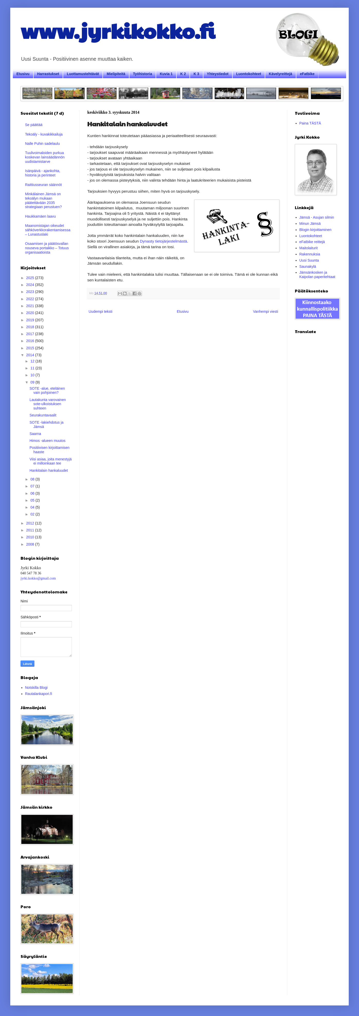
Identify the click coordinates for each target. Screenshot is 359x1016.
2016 (30, 341)
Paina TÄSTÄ (310, 123)
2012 (30, 523)
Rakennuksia (309, 254)
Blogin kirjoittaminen (315, 230)
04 (32, 507)
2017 (30, 334)
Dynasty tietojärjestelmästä (163, 241)
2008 (30, 544)
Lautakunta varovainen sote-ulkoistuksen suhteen (48, 404)
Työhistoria (142, 74)
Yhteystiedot (218, 74)
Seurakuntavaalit (43, 415)
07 (32, 486)
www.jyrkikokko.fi (118, 30)
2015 (30, 348)
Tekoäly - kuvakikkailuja (44, 134)
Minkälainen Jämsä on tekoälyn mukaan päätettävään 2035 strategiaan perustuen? (43, 200)
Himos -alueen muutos (47, 441)
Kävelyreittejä (280, 74)
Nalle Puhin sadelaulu (42, 143)
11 (32, 368)
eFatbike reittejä (312, 242)
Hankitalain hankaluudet (49, 470)
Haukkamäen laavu (40, 216)
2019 (30, 320)
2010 (30, 537)
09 (32, 382)
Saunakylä (307, 266)
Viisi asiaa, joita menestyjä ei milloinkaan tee (51, 461)
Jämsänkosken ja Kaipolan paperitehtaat (317, 274)
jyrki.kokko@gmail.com (38, 578)
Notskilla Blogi (36, 687)
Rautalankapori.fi (38, 694)
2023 (30, 292)
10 (32, 375)
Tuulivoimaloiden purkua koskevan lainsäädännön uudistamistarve (45, 157)
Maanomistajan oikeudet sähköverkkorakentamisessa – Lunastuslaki (48, 230)
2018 (30, 327)
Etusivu (23, 74)
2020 (30, 313)
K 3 (196, 74)
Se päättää (34, 125)
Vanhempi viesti (265, 311)
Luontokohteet (248, 74)
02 (32, 514)
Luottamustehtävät (83, 74)
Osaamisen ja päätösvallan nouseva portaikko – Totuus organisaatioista (47, 248)
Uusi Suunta (309, 260)
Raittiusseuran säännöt (43, 185)
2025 (30, 278)
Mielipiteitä (116, 74)
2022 (30, 299)
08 (32, 479)
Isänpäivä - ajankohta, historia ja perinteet (42, 173)
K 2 (183, 74)
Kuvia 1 (166, 74)
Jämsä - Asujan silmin (316, 217)
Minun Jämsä (310, 223)
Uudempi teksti (100, 311)
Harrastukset (48, 74)
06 (32, 493)
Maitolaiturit (308, 248)
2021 (30, 306)
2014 (30, 355)
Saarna (35, 434)
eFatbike (307, 74)
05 (32, 500)
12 (32, 361)
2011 (30, 530)
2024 (30, 285)
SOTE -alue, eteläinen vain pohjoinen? (47, 390)
